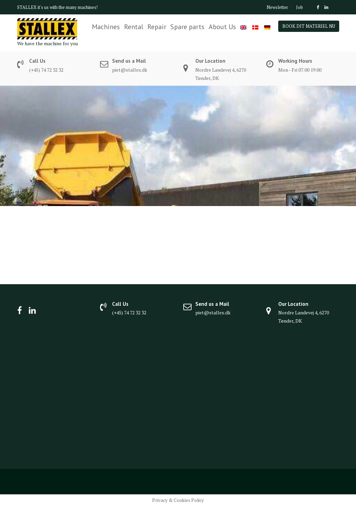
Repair (156, 26)
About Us (222, 26)
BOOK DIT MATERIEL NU (308, 26)
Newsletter (277, 7)
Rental (133, 26)
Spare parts (187, 26)
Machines (106, 26)
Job (299, 7)
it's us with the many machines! (68, 7)
